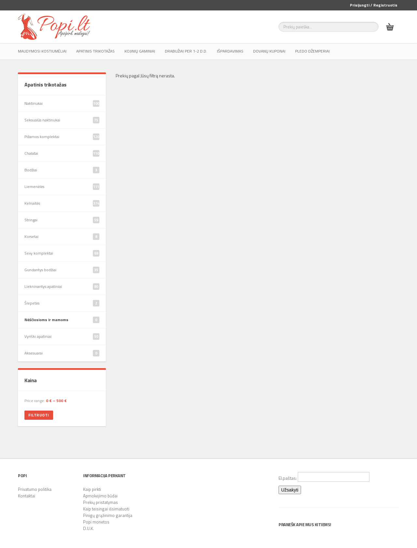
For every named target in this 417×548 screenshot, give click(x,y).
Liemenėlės (61, 186)
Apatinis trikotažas (95, 51)
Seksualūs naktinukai (61, 120)
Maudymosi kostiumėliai (42, 51)
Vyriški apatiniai (61, 336)
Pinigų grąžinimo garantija (107, 515)
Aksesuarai (61, 353)
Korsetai (61, 236)
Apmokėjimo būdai (100, 496)
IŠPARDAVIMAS (230, 51)
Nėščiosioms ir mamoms (61, 320)
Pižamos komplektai (61, 136)
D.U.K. (88, 528)
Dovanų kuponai (269, 51)
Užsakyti (289, 490)
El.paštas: (324, 477)
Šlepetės (61, 303)
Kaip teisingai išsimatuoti (106, 509)
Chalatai (61, 153)
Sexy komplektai (61, 253)
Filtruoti (38, 415)
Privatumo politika (34, 489)
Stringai (61, 220)
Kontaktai (26, 496)
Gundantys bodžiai (61, 270)
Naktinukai (61, 103)
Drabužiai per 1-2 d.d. (186, 51)
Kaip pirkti (92, 489)
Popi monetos (96, 522)
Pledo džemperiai (312, 51)
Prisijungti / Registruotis (373, 5)
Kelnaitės (61, 203)
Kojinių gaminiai (139, 51)
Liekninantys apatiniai (61, 286)
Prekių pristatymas (100, 502)
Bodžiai (61, 170)
